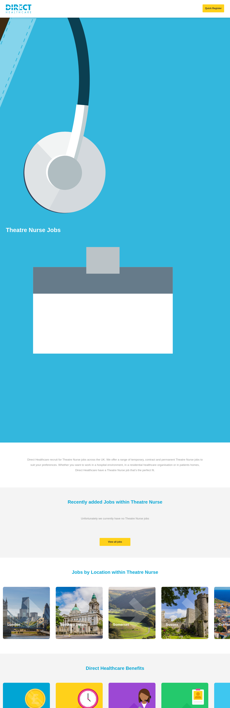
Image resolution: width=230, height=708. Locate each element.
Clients (77, 9)
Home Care (93, 9)
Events (139, 9)
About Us (62, 9)
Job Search (111, 9)
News (127, 9)
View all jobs (115, 542)
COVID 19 (153, 9)
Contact (168, 9)
